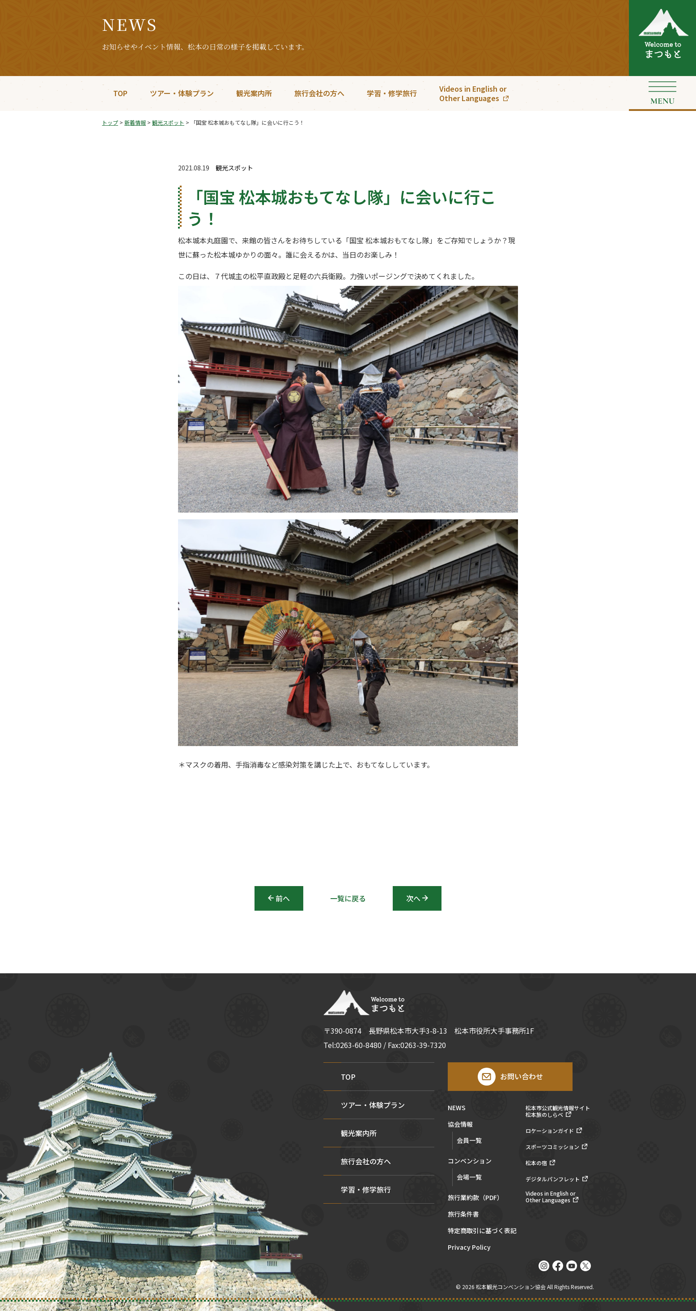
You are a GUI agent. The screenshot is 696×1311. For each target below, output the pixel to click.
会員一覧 (469, 1140)
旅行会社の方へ (319, 93)
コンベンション (470, 1161)
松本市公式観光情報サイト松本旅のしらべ (558, 1111)
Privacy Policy (469, 1248)
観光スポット (234, 168)
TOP (120, 93)
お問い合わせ (521, 1076)
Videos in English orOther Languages (472, 93)
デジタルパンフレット (553, 1179)
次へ (413, 898)
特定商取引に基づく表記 (482, 1231)
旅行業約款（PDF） (475, 1198)
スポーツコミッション (552, 1146)
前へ (283, 898)
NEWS (457, 1108)
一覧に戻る (348, 898)
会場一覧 (469, 1176)
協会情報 (460, 1125)
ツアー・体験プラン (182, 93)
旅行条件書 (463, 1214)
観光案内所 (254, 93)
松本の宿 (536, 1163)
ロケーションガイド (550, 1130)
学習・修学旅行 (392, 93)
